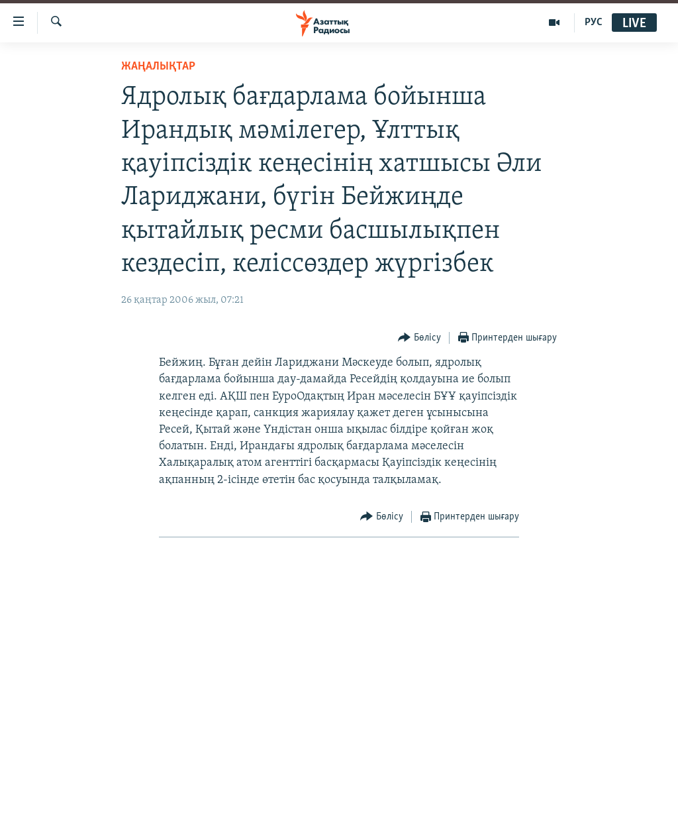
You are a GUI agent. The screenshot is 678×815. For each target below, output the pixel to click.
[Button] (419, 338)
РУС (594, 22)
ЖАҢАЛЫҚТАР (158, 66)
